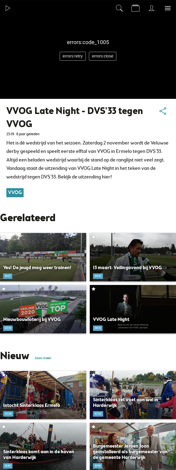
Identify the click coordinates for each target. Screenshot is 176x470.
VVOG (15, 192)
